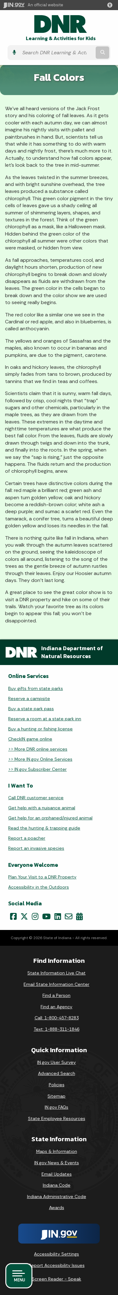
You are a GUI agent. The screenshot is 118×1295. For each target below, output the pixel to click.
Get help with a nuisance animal (41, 808)
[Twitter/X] (24, 916)
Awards (56, 1207)
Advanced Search (56, 1073)
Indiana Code (56, 1185)
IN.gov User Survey (56, 1062)
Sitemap (56, 1096)
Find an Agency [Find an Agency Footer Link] (56, 1007)
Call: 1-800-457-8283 (57, 1018)
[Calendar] (79, 916)
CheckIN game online (30, 739)
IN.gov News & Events (56, 1163)
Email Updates (57, 1174)
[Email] (68, 916)
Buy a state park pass (31, 708)
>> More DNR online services (37, 749)
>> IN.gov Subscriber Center (37, 769)
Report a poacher (26, 838)
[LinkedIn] (57, 916)
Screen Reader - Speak (56, 1279)
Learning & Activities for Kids (61, 38)
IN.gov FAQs (56, 1107)
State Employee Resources (56, 1118)
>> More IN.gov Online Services (40, 759)
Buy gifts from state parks (35, 688)
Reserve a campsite (29, 698)
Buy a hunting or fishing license (40, 729)
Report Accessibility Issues (57, 1265)
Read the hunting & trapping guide (44, 828)
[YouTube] (46, 916)
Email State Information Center (56, 984)
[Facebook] (13, 916)
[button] (111, 5)
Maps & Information (56, 1151)
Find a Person (56, 995)
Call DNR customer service (36, 797)
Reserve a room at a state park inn (44, 719)
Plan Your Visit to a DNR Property (42, 877)
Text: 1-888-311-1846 (56, 1029)
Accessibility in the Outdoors (38, 887)
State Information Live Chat (56, 973)
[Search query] (57, 53)
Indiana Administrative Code (56, 1196)
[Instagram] (35, 916)
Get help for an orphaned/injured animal (50, 818)
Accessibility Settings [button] (56, 1254)
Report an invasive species (36, 848)
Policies (57, 1085)
